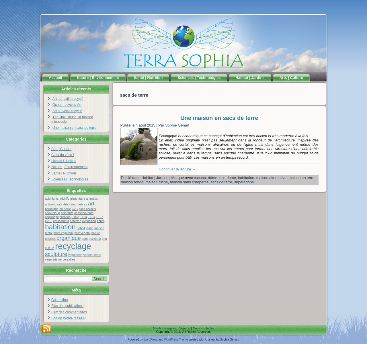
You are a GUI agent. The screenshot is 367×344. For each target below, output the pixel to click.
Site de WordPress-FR (68, 318)
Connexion (59, 300)
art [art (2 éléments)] (91, 204)
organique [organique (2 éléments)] (68, 238)
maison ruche (157, 182)
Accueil (55, 77)
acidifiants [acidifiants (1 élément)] (51, 198)
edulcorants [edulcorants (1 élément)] (61, 221)
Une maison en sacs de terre (74, 128)
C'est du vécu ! (62, 155)
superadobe (244, 182)
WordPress (151, 339)
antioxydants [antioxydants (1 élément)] (53, 204)
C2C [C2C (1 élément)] (75, 209)
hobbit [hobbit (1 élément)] (81, 228)
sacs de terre (221, 182)
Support (184, 328)
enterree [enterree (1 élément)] (75, 221)
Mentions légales (165, 328)
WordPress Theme (176, 339)
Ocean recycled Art (66, 105)
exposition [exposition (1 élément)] (89, 221)
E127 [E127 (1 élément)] (99, 217)
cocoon (200, 178)
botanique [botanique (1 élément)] (51, 209)
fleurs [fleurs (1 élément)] (100, 221)
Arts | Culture (291, 77)
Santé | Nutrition (148, 77)
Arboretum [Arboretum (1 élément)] (70, 204)
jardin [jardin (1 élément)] (89, 228)
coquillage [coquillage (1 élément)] (52, 217)
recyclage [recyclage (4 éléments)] (73, 246)
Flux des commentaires (69, 312)
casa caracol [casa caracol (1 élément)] (87, 209)
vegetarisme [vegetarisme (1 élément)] (53, 259)
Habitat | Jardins (249, 77)
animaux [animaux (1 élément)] (91, 198)
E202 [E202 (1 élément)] (48, 221)
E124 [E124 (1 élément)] (91, 217)
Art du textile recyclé (67, 99)
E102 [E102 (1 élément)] (75, 217)
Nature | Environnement (98, 77)
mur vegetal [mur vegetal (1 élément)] (83, 233)
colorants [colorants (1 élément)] (67, 213)
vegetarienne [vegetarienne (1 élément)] (92, 254)
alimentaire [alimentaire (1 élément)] (77, 198)
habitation (246, 178)
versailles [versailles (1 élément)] (69, 259)
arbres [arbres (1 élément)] (82, 204)
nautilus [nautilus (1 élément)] (50, 238)
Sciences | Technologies (198, 77)
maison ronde (132, 182)
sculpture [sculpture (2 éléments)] (56, 254)
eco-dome (227, 178)
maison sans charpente (189, 182)
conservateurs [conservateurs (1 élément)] (83, 213)
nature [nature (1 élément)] (95, 233)
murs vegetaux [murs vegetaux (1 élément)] (63, 233)
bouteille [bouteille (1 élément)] (65, 209)
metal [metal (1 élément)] (48, 233)
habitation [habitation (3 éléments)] (60, 227)
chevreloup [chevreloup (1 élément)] (52, 213)
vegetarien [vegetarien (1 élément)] (75, 254)
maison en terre (302, 178)
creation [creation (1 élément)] (65, 217)
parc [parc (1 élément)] (85, 238)
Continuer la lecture (177, 169)
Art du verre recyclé (67, 111)
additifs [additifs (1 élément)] (64, 198)
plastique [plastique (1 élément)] (95, 238)
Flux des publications (67, 306)
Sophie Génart (177, 125)
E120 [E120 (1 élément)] (83, 217)
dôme (212, 178)
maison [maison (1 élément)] (99, 228)
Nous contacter (203, 328)
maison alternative (271, 178)
